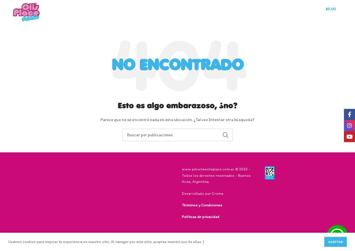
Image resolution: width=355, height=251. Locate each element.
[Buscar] (291, 11)
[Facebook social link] (349, 114)
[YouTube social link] (349, 136)
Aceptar (335, 242)
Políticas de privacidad (200, 216)
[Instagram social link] (349, 125)
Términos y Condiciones (202, 205)
